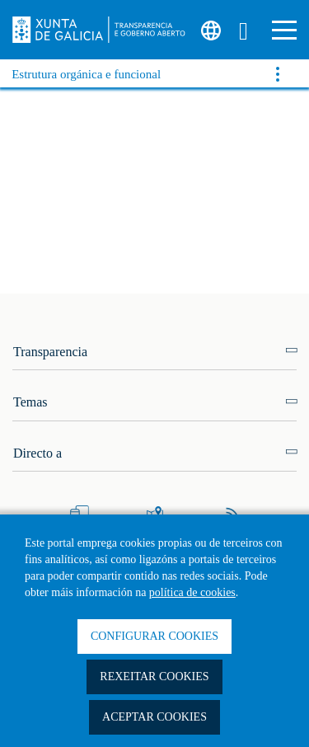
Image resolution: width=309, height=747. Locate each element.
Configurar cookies (154, 636)
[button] (284, 30)
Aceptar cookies (154, 717)
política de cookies (192, 592)
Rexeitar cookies (154, 676)
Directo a (37, 453)
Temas (30, 402)
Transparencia (50, 352)
